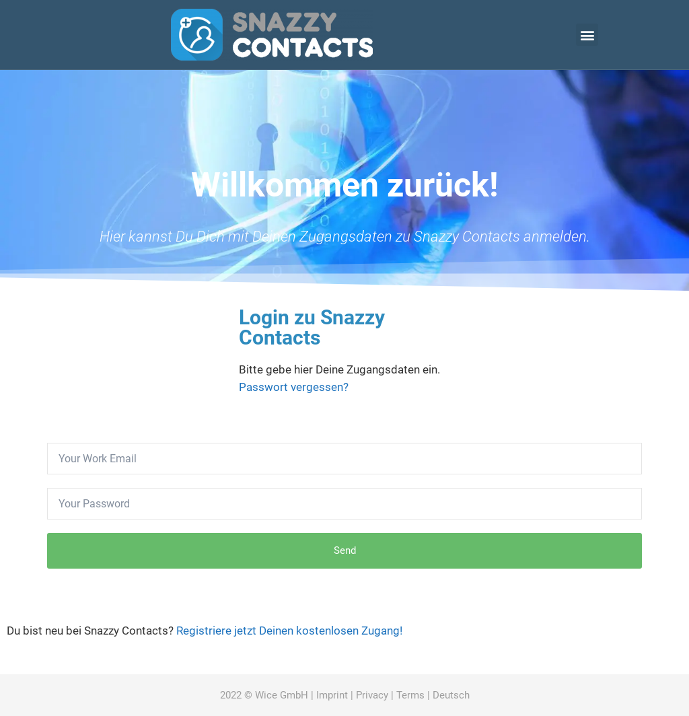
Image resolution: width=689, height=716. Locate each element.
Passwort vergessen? (294, 387)
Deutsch (451, 695)
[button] (587, 35)
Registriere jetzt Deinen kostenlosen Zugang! (289, 630)
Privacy (372, 695)
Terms (410, 695)
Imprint (332, 695)
